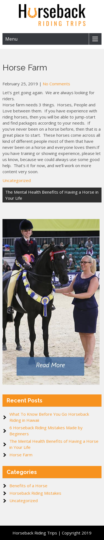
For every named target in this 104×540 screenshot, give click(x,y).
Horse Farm (20, 454)
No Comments (56, 83)
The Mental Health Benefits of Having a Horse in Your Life (51, 195)
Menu (11, 39)
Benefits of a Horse (28, 485)
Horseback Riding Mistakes (35, 493)
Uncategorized (16, 180)
